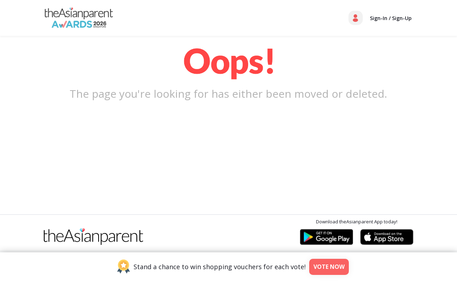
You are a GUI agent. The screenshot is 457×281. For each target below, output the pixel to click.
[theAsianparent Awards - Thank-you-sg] (79, 17)
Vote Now (329, 267)
